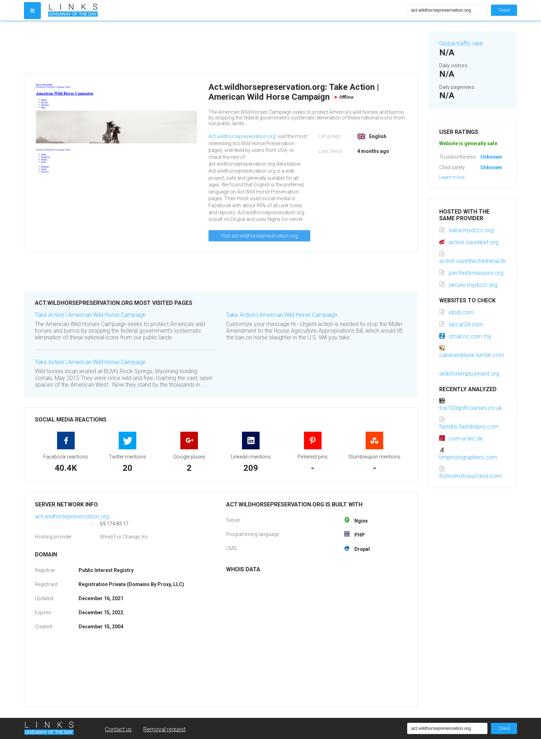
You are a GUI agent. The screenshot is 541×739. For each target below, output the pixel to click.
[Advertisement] (221, 47)
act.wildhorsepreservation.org (72, 516)
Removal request (164, 729)
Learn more (452, 177)
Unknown (491, 157)
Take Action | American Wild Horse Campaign (90, 315)
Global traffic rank (461, 43)
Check (504, 10)
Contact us (118, 729)
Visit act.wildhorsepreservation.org (259, 236)
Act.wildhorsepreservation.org (242, 136)
